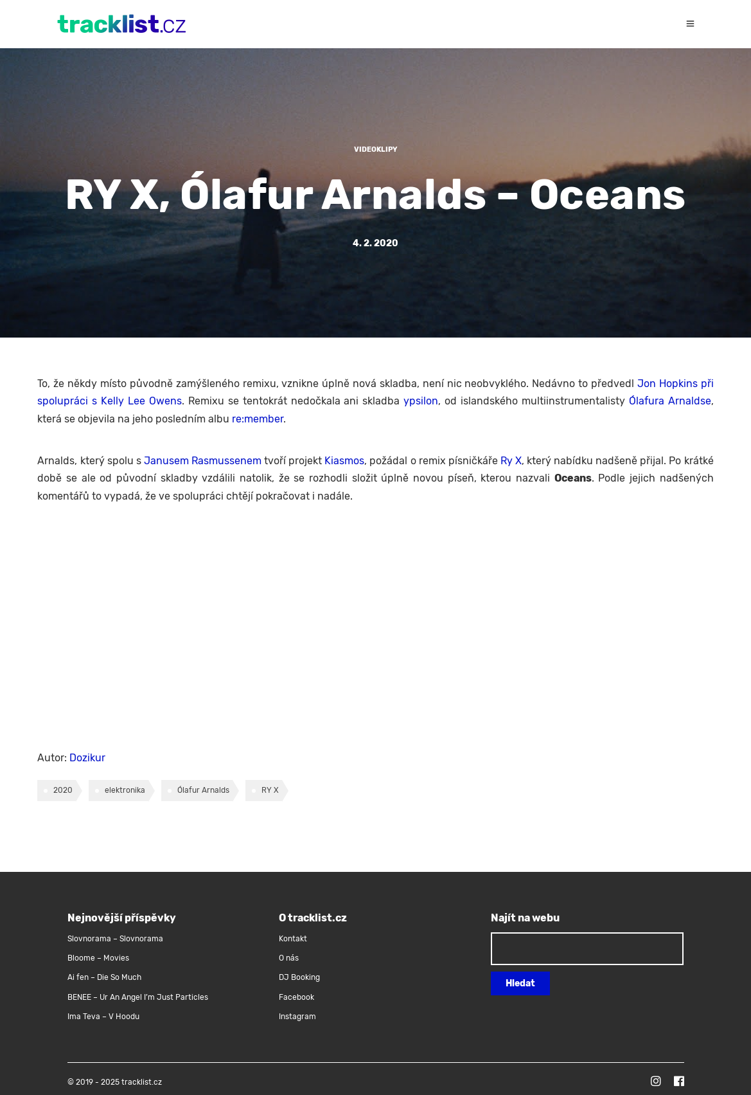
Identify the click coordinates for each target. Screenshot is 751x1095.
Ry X (511, 461)
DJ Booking (299, 977)
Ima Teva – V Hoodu (103, 1016)
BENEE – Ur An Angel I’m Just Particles (138, 997)
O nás (289, 958)
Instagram (297, 1016)
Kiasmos (344, 461)
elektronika (125, 790)
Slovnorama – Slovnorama (115, 938)
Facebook (296, 997)
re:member (257, 419)
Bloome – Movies (98, 958)
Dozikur (87, 758)
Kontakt (293, 938)
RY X (270, 790)
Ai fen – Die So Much (104, 977)
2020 (63, 790)
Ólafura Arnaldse (670, 401)
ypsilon (420, 401)
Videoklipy (376, 149)
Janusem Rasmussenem (202, 461)
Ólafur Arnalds (203, 790)
